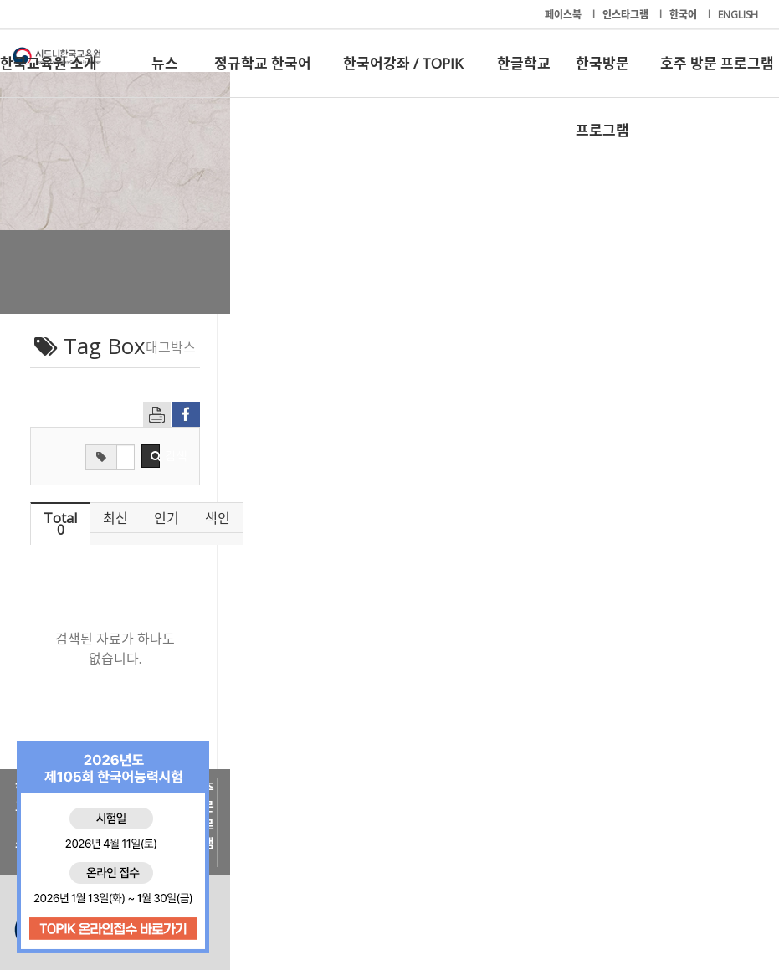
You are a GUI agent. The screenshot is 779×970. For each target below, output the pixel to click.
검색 (509, 456)
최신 (305, 518)
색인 (660, 518)
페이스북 (564, 15)
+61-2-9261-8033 (311, 905)
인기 (482, 518)
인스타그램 (626, 15)
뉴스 (164, 63)
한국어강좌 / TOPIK (403, 63)
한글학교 (524, 63)
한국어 (684, 15)
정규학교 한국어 (262, 63)
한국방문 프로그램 (602, 75)
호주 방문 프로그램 (717, 63)
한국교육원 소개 (48, 63)
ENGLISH (738, 15)
